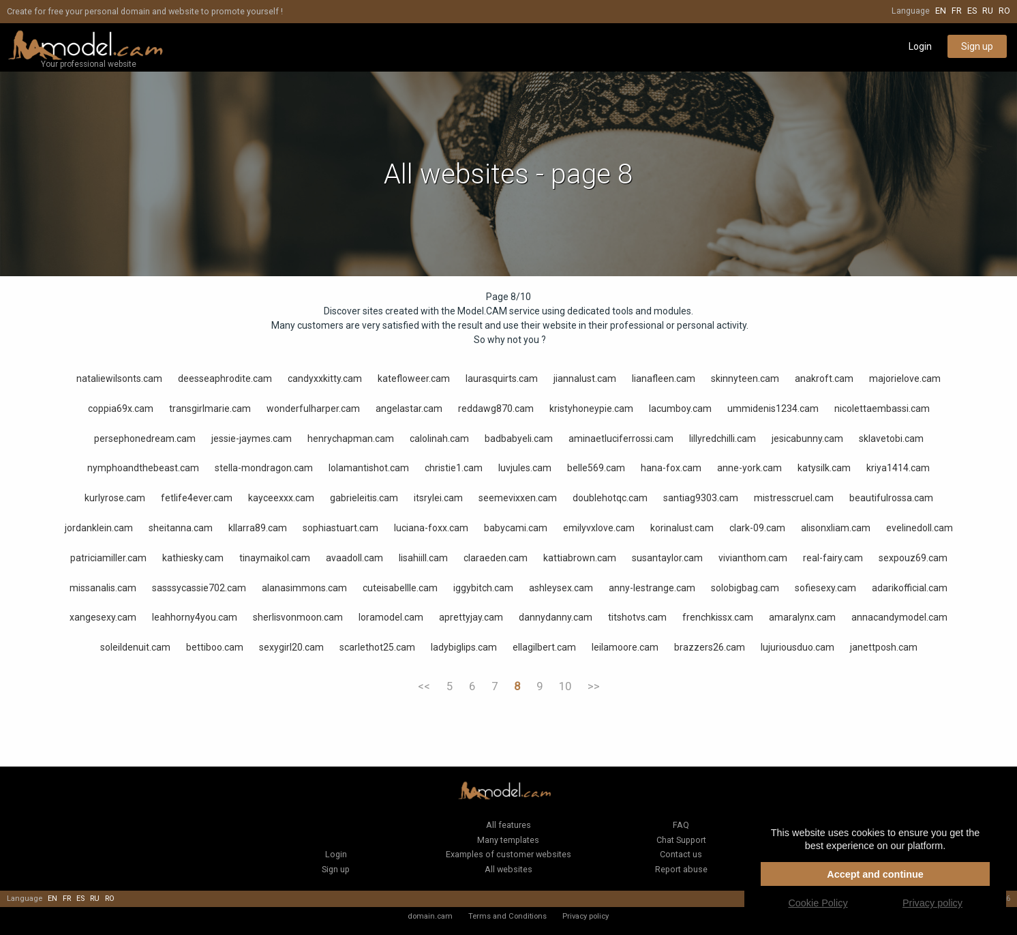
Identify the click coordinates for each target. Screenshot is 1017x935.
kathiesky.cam (193, 557)
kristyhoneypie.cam (591, 408)
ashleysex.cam (561, 587)
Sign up (977, 46)
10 (565, 686)
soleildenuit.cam (135, 647)
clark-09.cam (757, 527)
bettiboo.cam (214, 647)
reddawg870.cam (496, 408)
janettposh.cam (883, 647)
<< (424, 686)
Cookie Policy (817, 902)
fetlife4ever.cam (196, 497)
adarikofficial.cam (909, 587)
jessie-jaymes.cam (251, 438)
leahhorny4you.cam (194, 617)
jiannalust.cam (584, 378)
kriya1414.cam (898, 467)
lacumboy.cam (680, 408)
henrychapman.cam (350, 438)
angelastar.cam (409, 408)
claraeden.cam (496, 557)
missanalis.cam (103, 587)
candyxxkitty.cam (325, 378)
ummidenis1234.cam (773, 408)
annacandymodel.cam (899, 617)
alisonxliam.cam (835, 527)
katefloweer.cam (414, 378)
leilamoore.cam (625, 647)
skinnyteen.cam (745, 378)
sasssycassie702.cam (199, 587)
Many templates (508, 840)
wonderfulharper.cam (313, 408)
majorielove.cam (905, 378)
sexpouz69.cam (913, 557)
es (972, 10)
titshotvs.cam (637, 617)
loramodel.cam (391, 617)
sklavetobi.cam (891, 438)
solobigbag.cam (745, 587)
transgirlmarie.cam (210, 408)
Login (920, 46)
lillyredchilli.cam (722, 438)
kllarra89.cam (257, 527)
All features (508, 825)
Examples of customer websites (508, 854)
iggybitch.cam (483, 587)
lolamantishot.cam (369, 467)
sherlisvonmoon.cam (298, 617)
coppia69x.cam (120, 408)
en (940, 10)
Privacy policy (585, 916)
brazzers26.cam (709, 647)
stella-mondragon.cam (264, 467)
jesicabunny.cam (807, 438)
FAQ (681, 825)
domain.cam (430, 916)
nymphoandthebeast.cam (143, 467)
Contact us (681, 854)
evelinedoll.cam (919, 527)
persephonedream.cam (145, 438)
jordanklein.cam (99, 527)
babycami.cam (515, 527)
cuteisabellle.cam (400, 587)
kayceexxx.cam (281, 497)
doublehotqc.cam (610, 497)
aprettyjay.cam (471, 617)
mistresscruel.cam (794, 497)
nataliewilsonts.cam (119, 378)
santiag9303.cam (700, 497)
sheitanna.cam (181, 527)
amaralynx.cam (802, 617)
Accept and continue (875, 874)
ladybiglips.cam (464, 647)
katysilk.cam (824, 467)
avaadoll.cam (354, 557)
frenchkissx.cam (717, 617)
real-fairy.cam (833, 557)
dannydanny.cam (555, 617)
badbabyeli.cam (519, 438)
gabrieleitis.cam (364, 497)
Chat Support (681, 840)
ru (987, 10)
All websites (508, 869)
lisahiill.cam (423, 557)
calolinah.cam (439, 438)
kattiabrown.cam (579, 557)
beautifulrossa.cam (891, 497)
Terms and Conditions (507, 916)
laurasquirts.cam (502, 378)
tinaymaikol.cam (274, 557)
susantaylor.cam (667, 557)
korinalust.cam (682, 527)
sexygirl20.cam (291, 647)
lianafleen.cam (663, 378)
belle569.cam (596, 467)
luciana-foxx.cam (431, 527)
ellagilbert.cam (544, 647)
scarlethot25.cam (377, 647)
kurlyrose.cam (115, 497)
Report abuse (681, 869)
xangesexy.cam (103, 617)
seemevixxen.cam (518, 497)
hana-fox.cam (671, 467)
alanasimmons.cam (304, 587)
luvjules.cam (524, 467)
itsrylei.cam (438, 497)
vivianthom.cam (752, 557)
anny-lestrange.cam (652, 587)
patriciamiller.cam (108, 557)
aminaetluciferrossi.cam (620, 438)
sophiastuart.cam (340, 527)
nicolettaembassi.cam (882, 408)
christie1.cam (454, 467)
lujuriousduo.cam (797, 647)
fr (957, 10)
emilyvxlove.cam (599, 527)
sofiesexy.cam (825, 587)
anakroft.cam (824, 378)
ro (1004, 10)
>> (594, 686)
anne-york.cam (749, 467)
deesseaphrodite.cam (225, 378)
